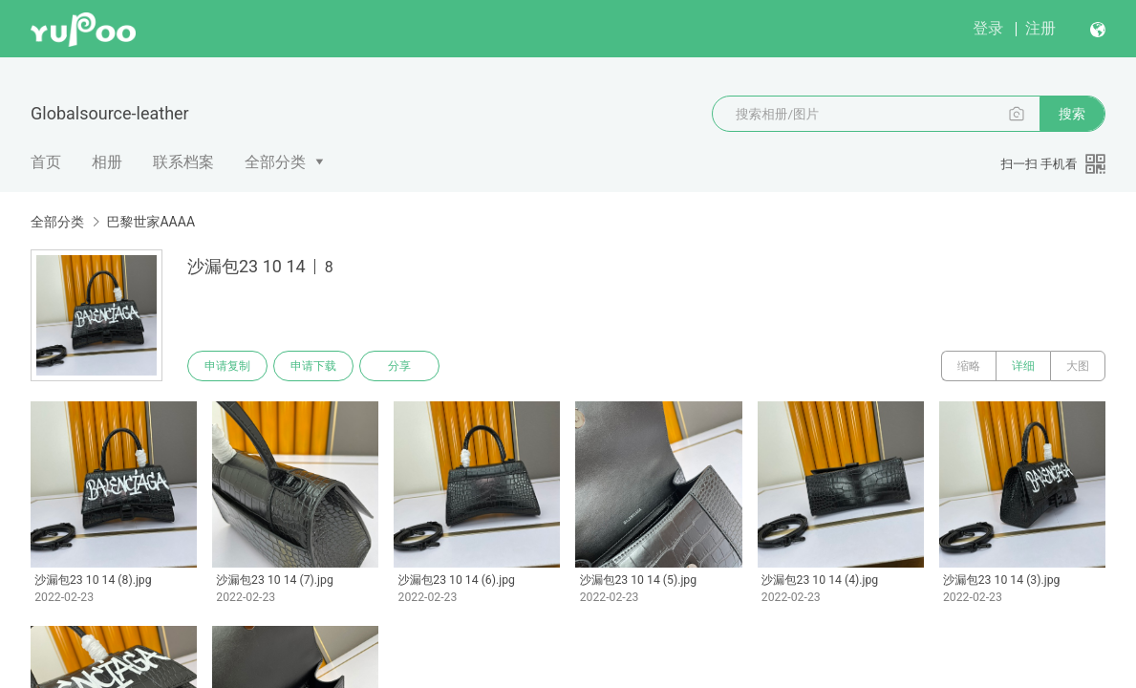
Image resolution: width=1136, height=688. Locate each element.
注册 (1040, 28)
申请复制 (227, 366)
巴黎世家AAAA (150, 221)
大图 (1077, 366)
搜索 (1072, 113)
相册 (107, 162)
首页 (46, 162)
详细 (1023, 366)
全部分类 (275, 162)
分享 (399, 366)
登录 (988, 28)
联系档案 (183, 162)
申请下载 (313, 366)
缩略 (968, 366)
